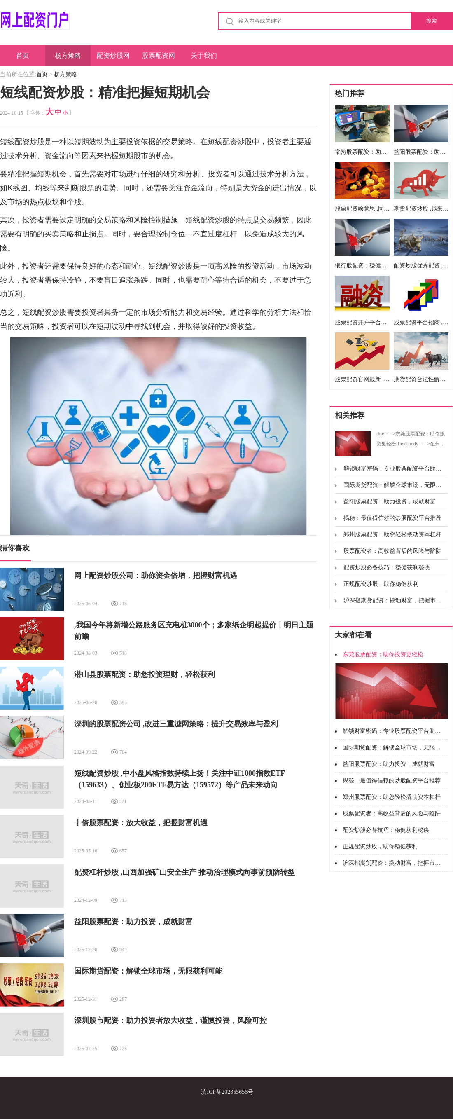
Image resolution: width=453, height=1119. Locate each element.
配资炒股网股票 (113, 59)
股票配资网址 (158, 59)
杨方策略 (68, 55)
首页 (22, 55)
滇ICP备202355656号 (227, 1092)
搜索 (431, 21)
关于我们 (204, 55)
